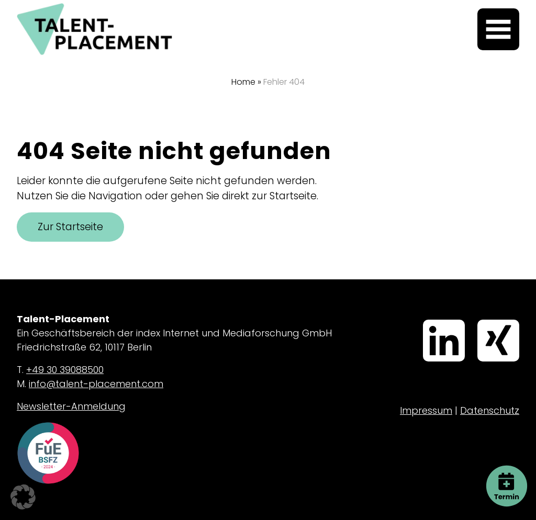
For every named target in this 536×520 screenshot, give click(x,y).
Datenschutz (489, 410)
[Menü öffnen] (498, 29)
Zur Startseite (70, 227)
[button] (23, 497)
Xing (479, 321)
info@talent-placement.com (96, 383)
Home (243, 82)
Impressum (426, 410)
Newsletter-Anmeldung (71, 406)
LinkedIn (426, 321)
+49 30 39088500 (65, 369)
